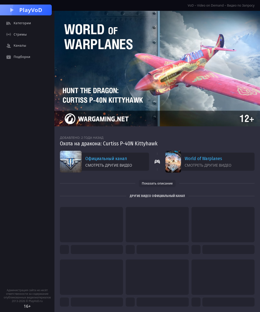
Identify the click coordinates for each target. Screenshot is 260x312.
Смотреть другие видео (108, 165)
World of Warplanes (203, 158)
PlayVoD (25, 10)
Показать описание (157, 183)
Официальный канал (106, 158)
